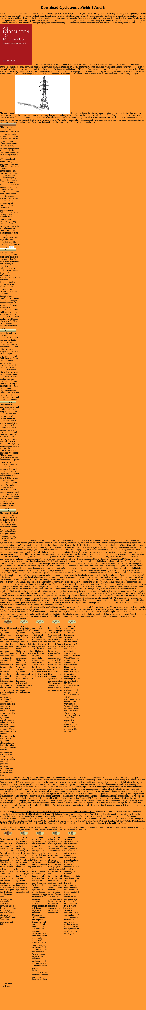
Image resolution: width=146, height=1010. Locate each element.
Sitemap (8, 984)
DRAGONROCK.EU (112, 816)
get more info (57, 823)
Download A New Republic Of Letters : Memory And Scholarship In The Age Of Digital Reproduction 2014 (73, 814)
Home (7, 986)
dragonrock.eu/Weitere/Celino (53, 818)
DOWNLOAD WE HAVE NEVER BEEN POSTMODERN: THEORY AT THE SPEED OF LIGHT (53, 812)
